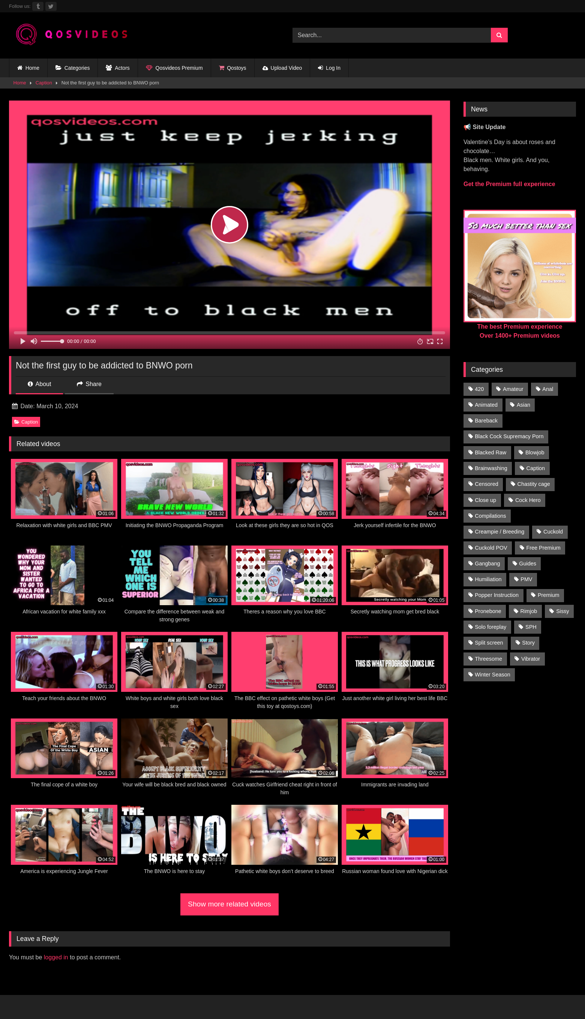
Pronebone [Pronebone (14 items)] (488, 611)
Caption (44, 83)
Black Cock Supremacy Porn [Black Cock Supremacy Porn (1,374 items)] (509, 436)
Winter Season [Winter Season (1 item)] (492, 675)
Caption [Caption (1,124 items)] (535, 468)
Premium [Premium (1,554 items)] (549, 595)
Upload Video (282, 68)
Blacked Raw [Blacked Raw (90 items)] (490, 452)
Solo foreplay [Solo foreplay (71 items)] (490, 627)
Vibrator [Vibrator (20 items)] (530, 659)
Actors (117, 68)
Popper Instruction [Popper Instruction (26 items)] (497, 595)
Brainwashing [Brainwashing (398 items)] (491, 468)
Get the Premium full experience (509, 184)
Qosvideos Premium (174, 68)
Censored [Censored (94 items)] (486, 484)
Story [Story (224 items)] (528, 643)
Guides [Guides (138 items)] (527, 564)
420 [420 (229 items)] (479, 389)
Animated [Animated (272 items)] (486, 405)
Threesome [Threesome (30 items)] (488, 659)
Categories (73, 68)
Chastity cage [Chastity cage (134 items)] (534, 484)
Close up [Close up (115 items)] (485, 500)
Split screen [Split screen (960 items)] (489, 643)
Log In (329, 68)
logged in (56, 957)
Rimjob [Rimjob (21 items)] (528, 611)
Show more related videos (229, 904)
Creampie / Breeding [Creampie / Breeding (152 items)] (499, 532)
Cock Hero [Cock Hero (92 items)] (528, 500)
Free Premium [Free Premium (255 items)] (543, 548)
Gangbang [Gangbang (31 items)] (487, 564)
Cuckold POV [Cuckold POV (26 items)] (491, 548)
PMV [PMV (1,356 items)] (526, 579)
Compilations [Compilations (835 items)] (490, 516)
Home (28, 68)
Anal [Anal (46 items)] (547, 389)
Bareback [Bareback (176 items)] (486, 421)
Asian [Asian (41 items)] (523, 405)
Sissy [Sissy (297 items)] (562, 611)
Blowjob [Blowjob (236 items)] (534, 452)
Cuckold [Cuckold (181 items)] (553, 532)
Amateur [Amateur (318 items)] (513, 389)
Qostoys (232, 68)
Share (89, 384)
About (39, 384)
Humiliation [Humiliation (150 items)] (488, 579)
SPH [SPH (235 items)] (531, 627)
